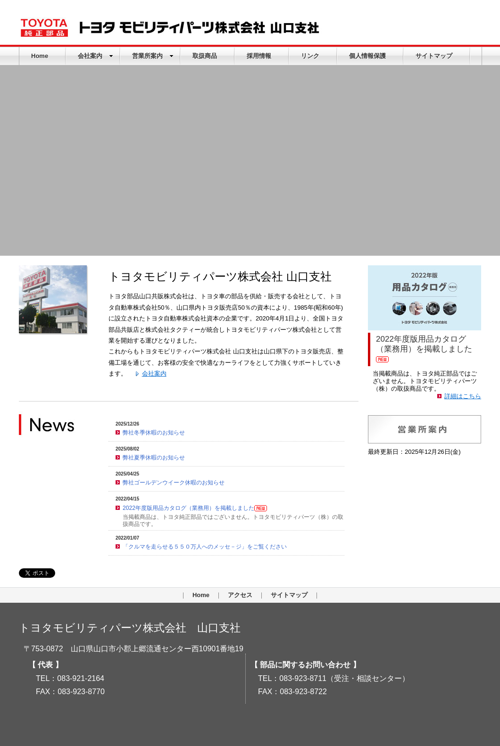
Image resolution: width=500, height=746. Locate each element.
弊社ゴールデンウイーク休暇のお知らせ (174, 482)
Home (39, 55)
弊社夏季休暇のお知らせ (154, 457)
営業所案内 (153, 55)
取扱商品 (204, 55)
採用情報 (259, 55)
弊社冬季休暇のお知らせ (154, 432)
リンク (310, 55)
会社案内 (95, 55)
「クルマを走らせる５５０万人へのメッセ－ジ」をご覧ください (205, 546)
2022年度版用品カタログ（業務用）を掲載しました (195, 508)
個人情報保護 (367, 55)
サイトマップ (434, 55)
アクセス (240, 594)
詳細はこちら (462, 396)
